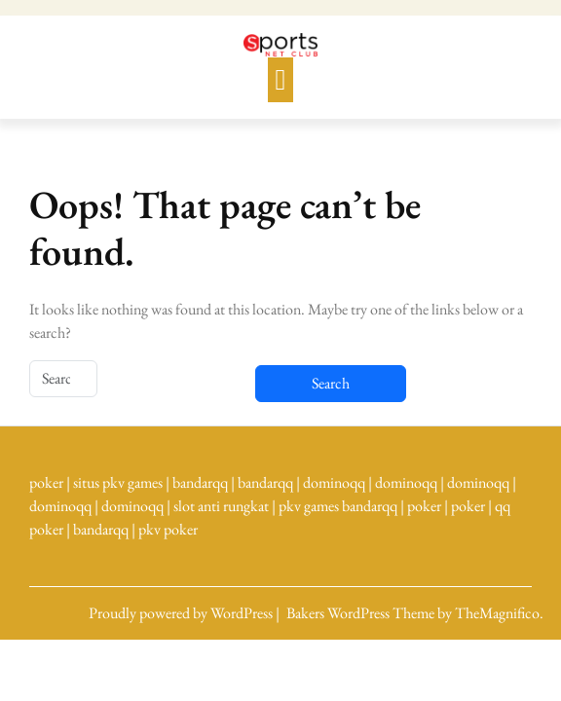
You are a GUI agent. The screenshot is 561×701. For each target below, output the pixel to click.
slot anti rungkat (221, 506)
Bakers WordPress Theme (361, 613)
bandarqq (200, 482)
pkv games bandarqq (338, 506)
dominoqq (334, 482)
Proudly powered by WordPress (182, 613)
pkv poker (168, 529)
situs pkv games (118, 482)
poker (46, 482)
